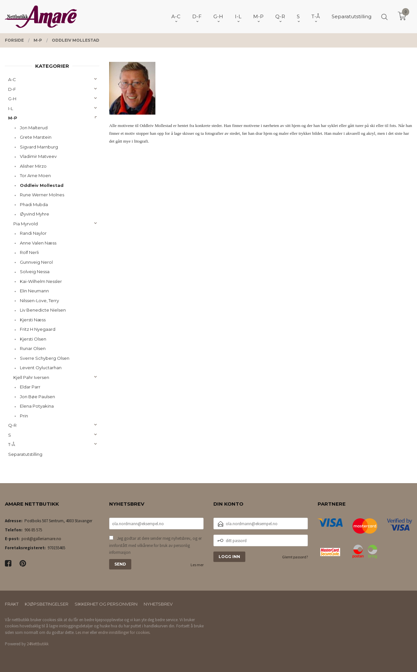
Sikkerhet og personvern (106, 604)
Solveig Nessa (35, 271)
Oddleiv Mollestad (42, 185)
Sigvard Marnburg (39, 146)
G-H (12, 98)
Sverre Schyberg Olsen (44, 358)
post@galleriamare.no (41, 538)
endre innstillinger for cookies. (124, 632)
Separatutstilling (25, 454)
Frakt (12, 604)
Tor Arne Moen (35, 175)
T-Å (11, 444)
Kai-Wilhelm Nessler (41, 281)
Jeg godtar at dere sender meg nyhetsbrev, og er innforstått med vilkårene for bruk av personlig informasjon (155, 545)
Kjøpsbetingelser (46, 604)
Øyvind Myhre (34, 214)
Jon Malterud (34, 127)
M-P (12, 117)
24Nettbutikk (38, 644)
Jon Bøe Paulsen (37, 396)
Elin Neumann (34, 290)
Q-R (12, 425)
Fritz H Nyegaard (37, 329)
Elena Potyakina (37, 406)
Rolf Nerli (29, 252)
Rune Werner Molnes (42, 194)
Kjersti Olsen (33, 339)
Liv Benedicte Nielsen (43, 310)
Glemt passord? (295, 556)
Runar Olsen (33, 348)
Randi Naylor (33, 233)
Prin (24, 415)
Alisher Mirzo (33, 166)
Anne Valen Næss (38, 242)
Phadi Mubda (34, 204)
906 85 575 (33, 530)
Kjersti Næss (33, 319)
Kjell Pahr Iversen (31, 377)
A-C (12, 79)
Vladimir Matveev (38, 156)
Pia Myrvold (25, 223)
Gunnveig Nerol (36, 262)
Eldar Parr (30, 386)
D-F (12, 89)
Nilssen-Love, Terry (39, 300)
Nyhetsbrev (158, 604)
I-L (10, 108)
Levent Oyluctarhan (41, 367)
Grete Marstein (35, 137)
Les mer (197, 564)
